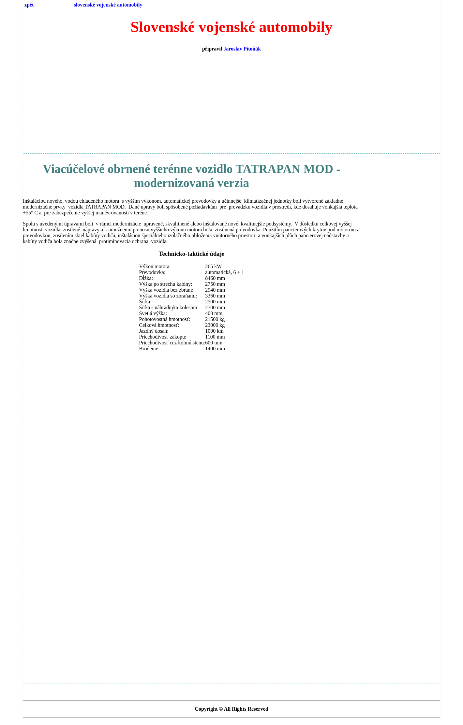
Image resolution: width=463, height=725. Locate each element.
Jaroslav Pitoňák (242, 48)
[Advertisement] (231, 102)
